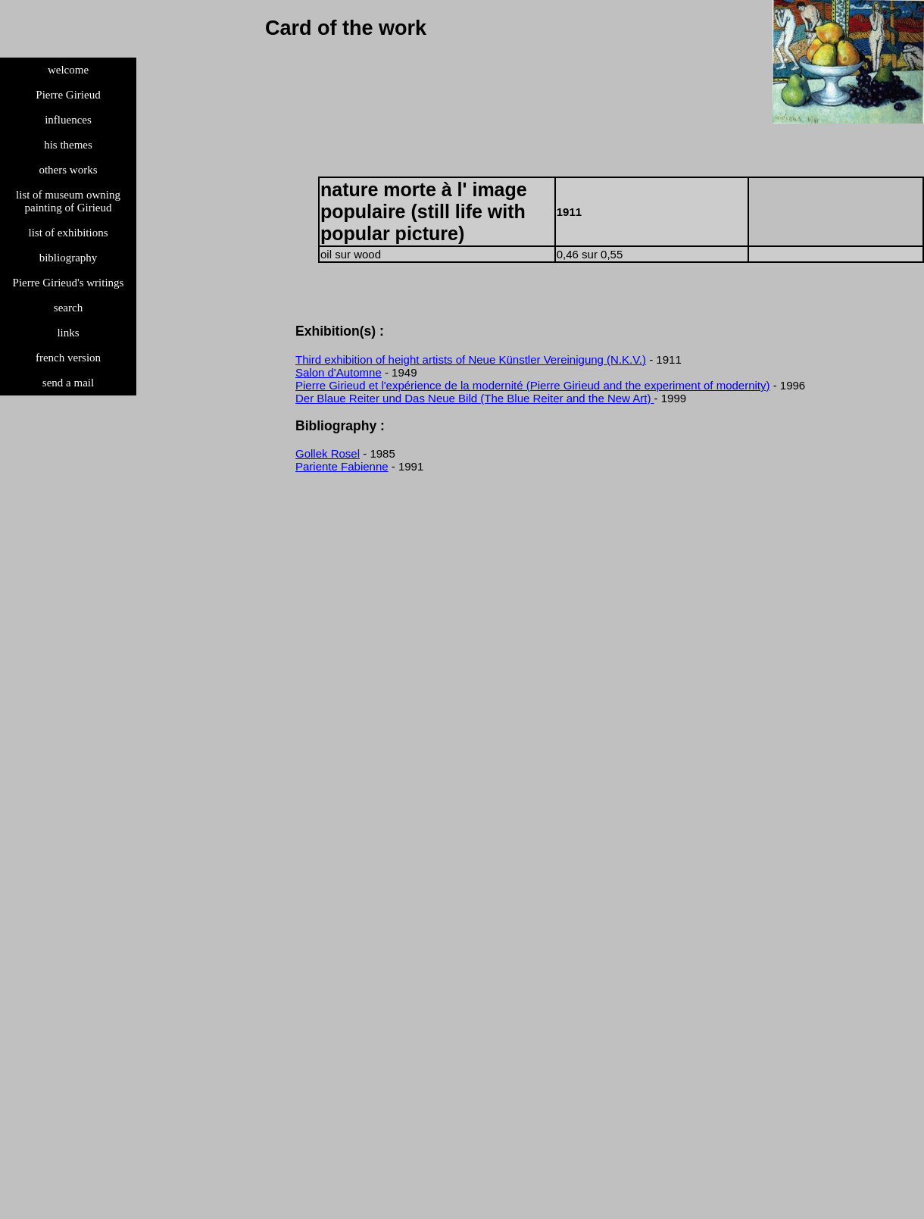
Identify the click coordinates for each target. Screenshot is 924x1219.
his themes (68, 145)
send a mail (68, 383)
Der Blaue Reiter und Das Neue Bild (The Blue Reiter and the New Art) (474, 398)
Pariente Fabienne (342, 466)
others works (68, 170)
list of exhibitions (68, 233)
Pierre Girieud (68, 95)
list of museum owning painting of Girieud (68, 201)
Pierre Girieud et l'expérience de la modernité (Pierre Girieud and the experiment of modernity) (532, 385)
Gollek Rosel (327, 453)
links (68, 333)
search (68, 308)
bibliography (68, 258)
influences (68, 120)
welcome (68, 70)
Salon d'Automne (338, 372)
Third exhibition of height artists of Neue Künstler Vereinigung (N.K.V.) (470, 359)
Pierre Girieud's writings (68, 283)
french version (68, 358)
